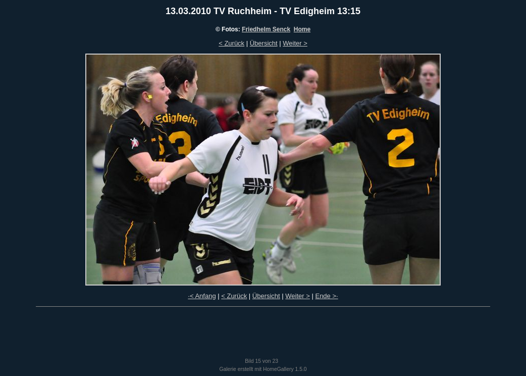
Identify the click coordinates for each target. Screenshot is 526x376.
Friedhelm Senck (266, 29)
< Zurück (231, 43)
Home (302, 29)
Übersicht (264, 43)
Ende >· (326, 296)
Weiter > (295, 43)
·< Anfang (202, 296)
